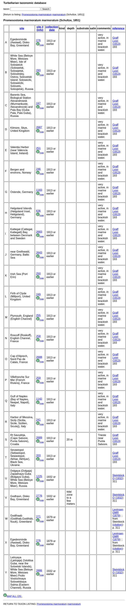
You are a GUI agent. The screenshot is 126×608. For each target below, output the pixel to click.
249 (38, 294)
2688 (39, 357)
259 (38, 378)
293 (38, 70)
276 (38, 40)
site (22, 28)
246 (38, 169)
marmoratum (59, 14)
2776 (39, 495)
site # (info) (39, 28)
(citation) (117, 524)
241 (38, 419)
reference (118, 28)
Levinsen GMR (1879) (117, 512)
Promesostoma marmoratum (37, 14)
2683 (39, 231)
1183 (39, 190)
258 (38, 336)
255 (38, 315)
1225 (39, 476)
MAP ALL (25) (12, 596)
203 (38, 455)
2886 (39, 570)
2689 (39, 437)
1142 (39, 398)
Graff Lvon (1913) (116, 40)
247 (38, 103)
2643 (39, 252)
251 (38, 148)
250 (38, 273)
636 (38, 210)
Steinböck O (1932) (118, 477)
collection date (52, 28)
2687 (39, 127)
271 (38, 516)
